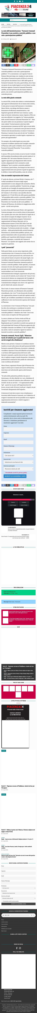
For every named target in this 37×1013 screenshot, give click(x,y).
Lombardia (24, 502)
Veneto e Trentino (24, 505)
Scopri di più (7, 998)
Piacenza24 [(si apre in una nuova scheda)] (17, 601)
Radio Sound (11, 601)
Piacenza (13, 502)
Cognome (6, 433)
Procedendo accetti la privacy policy (16, 472)
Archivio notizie (4, 922)
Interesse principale (9, 466)
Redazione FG (14, 39)
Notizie (8, 24)
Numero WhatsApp (9, 446)
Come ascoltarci (4, 924)
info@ (9, 996)
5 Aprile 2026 (5, 789)
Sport (18, 627)
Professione (7, 452)
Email (5, 439)
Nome (5, 426)
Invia (16, 593)
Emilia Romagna (13, 505)
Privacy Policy (19, 1011)
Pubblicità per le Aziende (6, 928)
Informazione (4, 926)
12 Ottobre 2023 (6, 39)
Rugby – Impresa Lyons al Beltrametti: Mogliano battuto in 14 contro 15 (18, 676)
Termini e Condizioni (27, 1011)
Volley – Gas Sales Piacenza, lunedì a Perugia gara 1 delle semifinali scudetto (19, 678)
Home (2, 919)
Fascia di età (7, 459)
